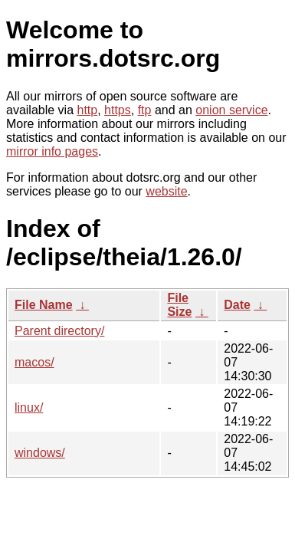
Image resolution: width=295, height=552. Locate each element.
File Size (179, 304)
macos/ (34, 362)
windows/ (40, 452)
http (87, 110)
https (117, 110)
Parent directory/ (59, 330)
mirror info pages (52, 151)
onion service (231, 110)
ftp (145, 110)
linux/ (29, 407)
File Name (44, 304)
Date (237, 304)
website (166, 191)
